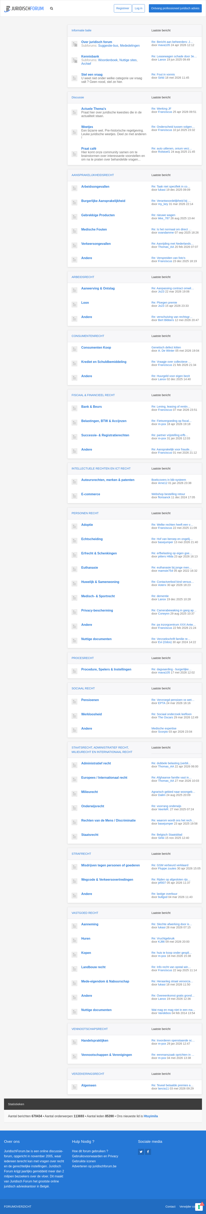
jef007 (162, 882)
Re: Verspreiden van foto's (168, 257)
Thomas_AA (166, 246)
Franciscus (165, 111)
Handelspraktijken (94, 1040)
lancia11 (163, 1088)
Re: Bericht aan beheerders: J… (172, 41)
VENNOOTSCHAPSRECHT (90, 1029)
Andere (86, 258)
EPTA (162, 703)
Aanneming (89, 924)
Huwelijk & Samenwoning (100, 582)
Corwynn (164, 613)
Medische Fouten (94, 229)
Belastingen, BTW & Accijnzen (104, 421)
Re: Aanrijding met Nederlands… (172, 243)
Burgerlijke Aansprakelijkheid (103, 201)
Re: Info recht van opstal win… (171, 967)
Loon (85, 302)
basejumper (165, 542)
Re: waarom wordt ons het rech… (173, 820)
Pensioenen (90, 700)
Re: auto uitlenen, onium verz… (171, 148)
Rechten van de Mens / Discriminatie (108, 820)
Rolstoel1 (164, 151)
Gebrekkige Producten (98, 215)
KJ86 (161, 941)
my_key (163, 204)
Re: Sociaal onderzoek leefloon (171, 714)
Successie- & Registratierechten (105, 435)
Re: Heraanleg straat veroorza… (172, 981)
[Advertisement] (34, 50)
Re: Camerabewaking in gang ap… (174, 610)
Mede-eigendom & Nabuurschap (105, 981)
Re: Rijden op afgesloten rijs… (171, 879)
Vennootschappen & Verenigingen (106, 1054)
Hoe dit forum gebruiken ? (90, 1151)
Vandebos (164, 1013)
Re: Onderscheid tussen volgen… (173, 126)
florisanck (164, 497)
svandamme (166, 232)
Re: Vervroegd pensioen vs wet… (173, 699)
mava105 (164, 45)
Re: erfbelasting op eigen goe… (171, 553)
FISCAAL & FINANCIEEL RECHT (93, 395)
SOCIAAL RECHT (83, 688)
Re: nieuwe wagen (163, 215)
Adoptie (87, 524)
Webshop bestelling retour (168, 494)
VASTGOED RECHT (85, 912)
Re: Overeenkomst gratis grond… (173, 995)
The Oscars (165, 717)
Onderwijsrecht (92, 806)
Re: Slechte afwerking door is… (171, 924)
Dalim (162, 795)
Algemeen (88, 1085)
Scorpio (163, 731)
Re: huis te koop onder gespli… (171, 952)
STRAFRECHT (81, 853)
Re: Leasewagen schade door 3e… (174, 56)
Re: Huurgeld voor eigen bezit (170, 376)
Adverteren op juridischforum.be (94, 1166)
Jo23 (161, 291)
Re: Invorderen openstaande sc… (173, 1040)
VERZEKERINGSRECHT (88, 1073)
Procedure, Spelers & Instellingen (106, 669)
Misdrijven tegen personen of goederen (110, 865)
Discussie (78, 97)
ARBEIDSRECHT (83, 277)
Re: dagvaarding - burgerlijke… (171, 669)
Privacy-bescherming (97, 610)
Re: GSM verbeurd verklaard (169, 865)
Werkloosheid (91, 714)
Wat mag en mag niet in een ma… (173, 1009)
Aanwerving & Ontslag (98, 288)
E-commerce (90, 494)
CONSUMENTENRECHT (88, 336)
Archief (86, 63)
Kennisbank (90, 56)
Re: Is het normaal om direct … (171, 229)
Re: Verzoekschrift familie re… (171, 638)
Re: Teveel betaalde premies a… (172, 1085)
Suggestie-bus (108, 45)
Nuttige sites (128, 60)
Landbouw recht (93, 967)
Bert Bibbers (166, 320)
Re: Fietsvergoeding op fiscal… (171, 420)
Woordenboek (108, 60)
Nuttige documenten (96, 639)
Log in (138, 8)
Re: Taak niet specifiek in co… (170, 186)
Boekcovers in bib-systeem (168, 479)
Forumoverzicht (17, 1206)
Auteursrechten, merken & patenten (107, 480)
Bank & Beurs (91, 406)
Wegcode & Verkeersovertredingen (107, 879)
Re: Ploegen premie (164, 302)
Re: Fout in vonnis (163, 74)
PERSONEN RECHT (85, 513)
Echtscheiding (92, 539)
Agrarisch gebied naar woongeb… (173, 791)
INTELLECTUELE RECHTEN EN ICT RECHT (101, 468)
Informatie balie (81, 30)
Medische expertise (163, 728)
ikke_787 (164, 218)
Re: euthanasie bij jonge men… (171, 567)
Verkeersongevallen (96, 243)
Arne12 (162, 483)
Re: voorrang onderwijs (166, 806)
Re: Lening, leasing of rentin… (171, 406)
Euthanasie (89, 567)
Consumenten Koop (96, 347)
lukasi (162, 189)
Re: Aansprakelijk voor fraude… (171, 449)
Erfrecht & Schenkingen (99, 553)
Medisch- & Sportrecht (98, 596)
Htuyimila (151, 1116)
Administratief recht (96, 763)
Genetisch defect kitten (166, 347)
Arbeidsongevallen (95, 186)
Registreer (122, 8)
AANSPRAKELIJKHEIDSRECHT (93, 175)
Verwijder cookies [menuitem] (190, 1206)
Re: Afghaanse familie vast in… (171, 777)
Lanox (162, 59)
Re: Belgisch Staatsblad (166, 834)
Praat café (88, 148)
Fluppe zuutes (167, 868)
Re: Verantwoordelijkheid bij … (171, 200)
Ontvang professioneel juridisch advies (175, 8)
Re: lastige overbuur (164, 893)
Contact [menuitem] (170, 1206)
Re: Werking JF (161, 108)
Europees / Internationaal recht (104, 777)
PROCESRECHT (83, 658)
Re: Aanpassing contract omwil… (172, 288)
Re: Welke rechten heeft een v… (172, 524)
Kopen (86, 953)
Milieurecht (89, 792)
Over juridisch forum (96, 42)
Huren (85, 938)
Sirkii (161, 77)
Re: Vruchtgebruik (163, 938)
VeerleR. (163, 809)
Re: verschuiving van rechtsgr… (172, 316)
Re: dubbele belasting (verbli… (171, 763)
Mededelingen (130, 45)
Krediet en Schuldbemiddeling (103, 361)
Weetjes (87, 127)
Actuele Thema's (93, 108)
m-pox (162, 424)
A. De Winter (166, 350)
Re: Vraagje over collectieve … (171, 361)
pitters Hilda (165, 556)
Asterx (162, 585)
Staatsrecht (89, 834)
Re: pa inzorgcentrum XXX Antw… (173, 624)
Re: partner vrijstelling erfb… (169, 435)
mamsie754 (165, 570)
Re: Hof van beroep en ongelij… (172, 539)
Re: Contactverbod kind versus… (172, 581)
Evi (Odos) (165, 642)
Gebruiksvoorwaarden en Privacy (95, 1156)
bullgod (162, 897)
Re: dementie (160, 596)
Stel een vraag (92, 74)
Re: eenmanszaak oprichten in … (172, 1054)
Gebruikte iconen (84, 1161)
